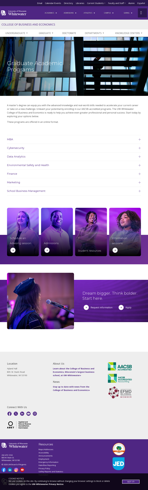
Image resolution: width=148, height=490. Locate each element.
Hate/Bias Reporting (47, 465)
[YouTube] (28, 413)
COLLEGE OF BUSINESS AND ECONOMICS (28, 24)
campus (109, 13)
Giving (128, 13)
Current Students (95, 3)
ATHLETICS (89, 13)
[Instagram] (35, 413)
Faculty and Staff (116, 3)
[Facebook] (9, 413)
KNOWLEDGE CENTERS (129, 33)
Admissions (70, 13)
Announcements (46, 455)
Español (141, 3)
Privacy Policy (44, 468)
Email (39, 3)
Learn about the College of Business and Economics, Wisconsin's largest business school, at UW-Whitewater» (73, 372)
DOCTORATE (69, 33)
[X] (16, 413)
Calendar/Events (53, 3)
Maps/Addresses (46, 449)
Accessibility (44, 452)
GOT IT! (130, 481)
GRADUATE (46, 33)
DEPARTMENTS (94, 33)
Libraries (80, 3)
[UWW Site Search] (142, 12)
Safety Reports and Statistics (51, 471)
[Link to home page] (13, 12)
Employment (44, 459)
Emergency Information (48, 462)
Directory (68, 3)
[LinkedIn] (22, 413)
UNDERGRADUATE (16, 33)
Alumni (131, 3)
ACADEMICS (51, 13)
